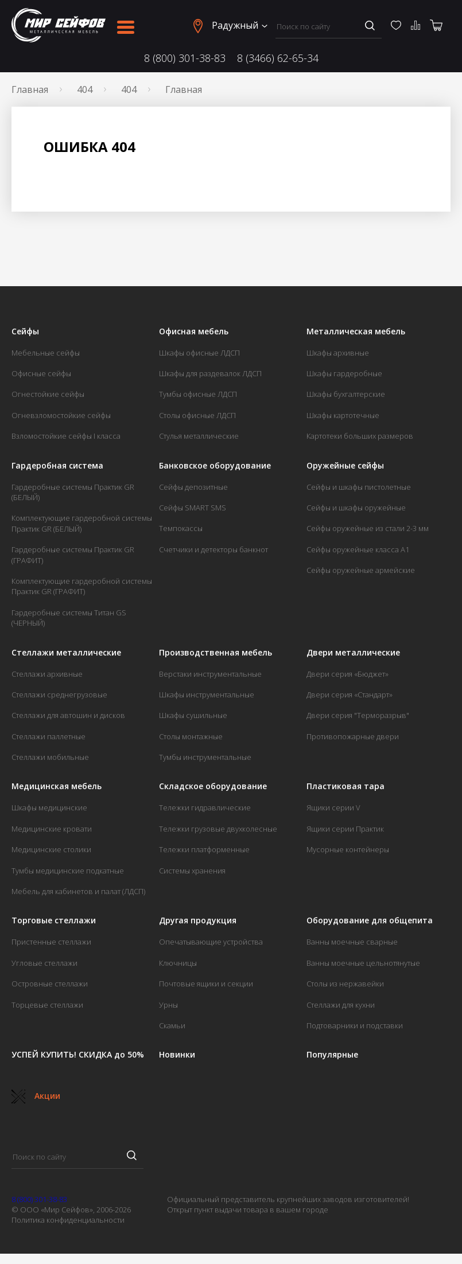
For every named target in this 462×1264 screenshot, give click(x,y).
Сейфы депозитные (193, 487)
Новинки (177, 1055)
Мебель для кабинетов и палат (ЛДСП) (78, 891)
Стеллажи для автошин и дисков (68, 715)
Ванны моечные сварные (352, 942)
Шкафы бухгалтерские (345, 394)
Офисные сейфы (41, 373)
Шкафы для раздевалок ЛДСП (210, 373)
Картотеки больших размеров (359, 436)
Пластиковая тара (345, 786)
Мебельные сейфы (45, 353)
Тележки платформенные (204, 849)
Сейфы (25, 331)
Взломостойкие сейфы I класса (66, 436)
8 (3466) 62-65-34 (278, 58)
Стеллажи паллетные (48, 736)
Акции (35, 1095)
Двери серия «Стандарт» (349, 694)
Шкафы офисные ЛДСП (199, 353)
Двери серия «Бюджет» (347, 674)
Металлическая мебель (355, 331)
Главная (29, 89)
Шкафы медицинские (49, 807)
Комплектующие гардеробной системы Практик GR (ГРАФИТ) (81, 586)
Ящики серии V (333, 807)
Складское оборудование (213, 786)
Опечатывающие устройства (211, 942)
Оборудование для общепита (369, 920)
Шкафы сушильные (193, 715)
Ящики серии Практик (345, 829)
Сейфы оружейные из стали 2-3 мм (367, 528)
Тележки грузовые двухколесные (218, 829)
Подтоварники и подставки (354, 1025)
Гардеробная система (57, 466)
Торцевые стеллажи (47, 1005)
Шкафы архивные (337, 353)
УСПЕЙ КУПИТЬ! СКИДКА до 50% (77, 1055)
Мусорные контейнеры (347, 849)
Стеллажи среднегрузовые (59, 694)
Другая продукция (197, 920)
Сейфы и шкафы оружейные (356, 507)
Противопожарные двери (352, 736)
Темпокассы (181, 528)
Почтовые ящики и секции (206, 983)
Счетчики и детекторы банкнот (213, 549)
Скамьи (172, 1025)
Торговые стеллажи (53, 920)
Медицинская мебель (56, 786)
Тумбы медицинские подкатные (67, 870)
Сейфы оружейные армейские (360, 570)
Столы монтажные (191, 736)
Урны (168, 1005)
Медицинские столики (51, 849)
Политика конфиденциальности (68, 1220)
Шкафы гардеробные (344, 373)
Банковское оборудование (215, 466)
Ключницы (178, 963)
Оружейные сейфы (345, 466)
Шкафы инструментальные (206, 694)
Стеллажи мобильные (50, 757)
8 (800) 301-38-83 (185, 58)
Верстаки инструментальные (210, 674)
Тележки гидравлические (205, 807)
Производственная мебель (215, 652)
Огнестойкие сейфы (47, 394)
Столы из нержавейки (345, 983)
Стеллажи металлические (66, 652)
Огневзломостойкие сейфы (61, 415)
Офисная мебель (193, 331)
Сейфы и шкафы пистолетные (358, 487)
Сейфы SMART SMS (192, 507)
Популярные (332, 1055)
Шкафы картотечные (342, 415)
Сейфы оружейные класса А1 (357, 549)
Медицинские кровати (51, 829)
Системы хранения (192, 870)
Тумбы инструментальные (205, 757)
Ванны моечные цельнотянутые (363, 963)
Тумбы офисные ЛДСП (198, 394)
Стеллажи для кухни (340, 1005)
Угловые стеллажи (44, 963)
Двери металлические (353, 652)
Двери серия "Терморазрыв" (357, 715)
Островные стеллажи (49, 983)
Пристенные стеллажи (51, 942)
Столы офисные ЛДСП (197, 415)
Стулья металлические (199, 436)
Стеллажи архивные (47, 674)
